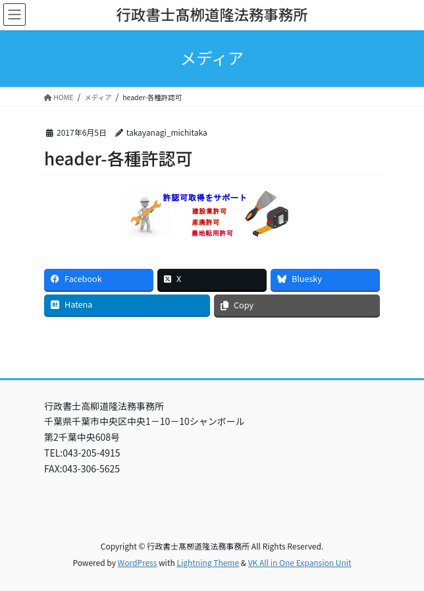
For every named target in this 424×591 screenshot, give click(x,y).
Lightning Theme (207, 562)
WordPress (137, 562)
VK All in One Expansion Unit (300, 562)
